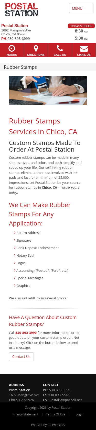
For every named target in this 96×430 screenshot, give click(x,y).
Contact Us (21, 356)
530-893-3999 (26, 332)
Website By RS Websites (48, 425)
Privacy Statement (25, 414)
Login (79, 414)
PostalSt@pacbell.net (65, 400)
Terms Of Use (56, 414)
